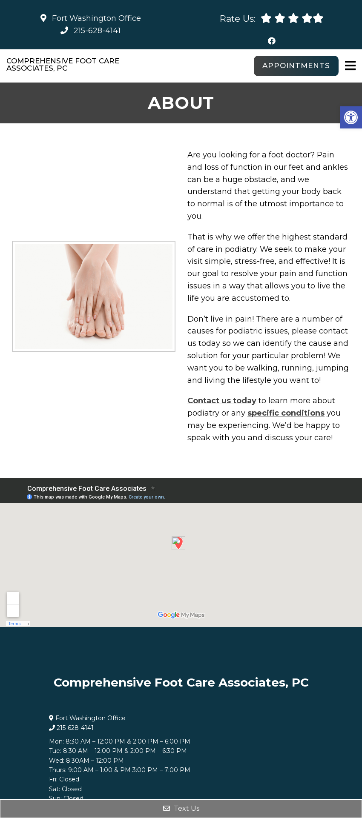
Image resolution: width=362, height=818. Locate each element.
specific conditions (286, 413)
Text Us (181, 808)
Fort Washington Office (90, 18)
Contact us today (221, 400)
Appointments (296, 65)
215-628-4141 (97, 30)
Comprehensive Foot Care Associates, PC (62, 64)
